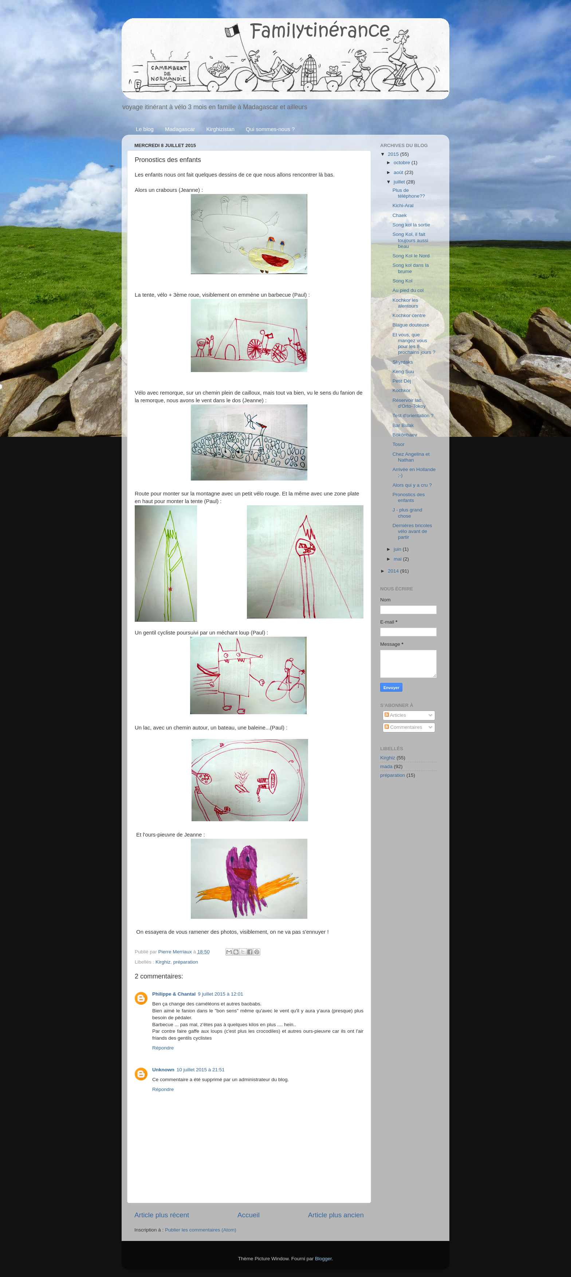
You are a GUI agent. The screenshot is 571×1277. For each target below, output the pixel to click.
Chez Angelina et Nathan (411, 457)
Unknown (163, 1069)
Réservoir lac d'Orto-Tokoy (409, 403)
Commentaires (403, 727)
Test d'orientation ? (413, 415)
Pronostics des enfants (409, 497)
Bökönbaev (405, 435)
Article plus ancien (336, 1215)
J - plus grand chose (407, 512)
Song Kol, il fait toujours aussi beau (410, 240)
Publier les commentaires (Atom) (200, 1230)
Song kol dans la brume (411, 268)
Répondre (163, 1048)
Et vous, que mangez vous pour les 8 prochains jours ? (414, 343)
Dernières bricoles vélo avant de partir (412, 531)
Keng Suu (403, 371)
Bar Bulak (403, 425)
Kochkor (402, 390)
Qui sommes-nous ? (270, 129)
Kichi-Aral (403, 205)
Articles (395, 715)
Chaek (400, 215)
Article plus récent (161, 1215)
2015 (394, 154)
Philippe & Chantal (174, 994)
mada (386, 766)
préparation (185, 962)
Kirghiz (162, 962)
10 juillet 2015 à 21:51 (201, 1069)
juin (398, 549)
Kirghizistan (220, 129)
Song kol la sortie (411, 225)
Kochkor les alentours (405, 303)
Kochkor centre (409, 315)
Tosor (399, 444)
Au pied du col (408, 290)
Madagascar (180, 129)
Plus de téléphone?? (409, 193)
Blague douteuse (411, 325)
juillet (400, 182)
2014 (394, 571)
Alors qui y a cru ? (412, 485)
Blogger (323, 1258)
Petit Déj (402, 381)
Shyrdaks (403, 362)
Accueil (248, 1215)
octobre (402, 162)
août (399, 172)
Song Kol (403, 281)
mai (398, 559)
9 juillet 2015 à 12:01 (220, 994)
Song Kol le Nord (411, 255)
